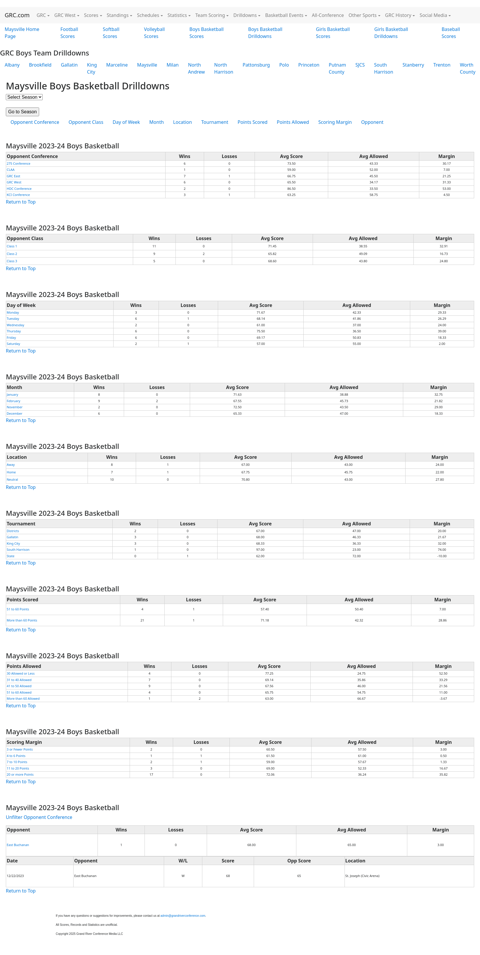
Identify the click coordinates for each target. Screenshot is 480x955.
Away (11, 464)
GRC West (14, 182)
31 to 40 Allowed (19, 680)
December (14, 413)
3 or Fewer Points (20, 749)
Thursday (14, 331)
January (12, 394)
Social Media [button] (433, 15)
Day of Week (126, 122)
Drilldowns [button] (245, 15)
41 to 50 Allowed (19, 686)
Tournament (214, 122)
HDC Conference (19, 188)
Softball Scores (111, 32)
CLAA (11, 169)
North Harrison (223, 68)
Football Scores (69, 32)
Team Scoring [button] (210, 15)
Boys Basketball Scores (206, 32)
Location (182, 122)
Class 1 (12, 246)
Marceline (117, 65)
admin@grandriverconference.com (183, 915)
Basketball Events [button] (284, 15)
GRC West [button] (65, 15)
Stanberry (413, 65)
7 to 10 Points (17, 762)
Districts (13, 531)
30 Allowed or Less (21, 673)
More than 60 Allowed (23, 698)
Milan (172, 65)
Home (11, 472)
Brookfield (40, 65)
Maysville (147, 65)
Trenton (442, 65)
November (14, 407)
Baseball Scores (450, 32)
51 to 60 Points (18, 609)
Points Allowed (293, 122)
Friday (11, 337)
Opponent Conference (35, 122)
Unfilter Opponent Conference (39, 817)
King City (92, 68)
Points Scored (252, 122)
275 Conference (18, 163)
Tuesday (13, 318)
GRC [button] (41, 15)
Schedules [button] (148, 15)
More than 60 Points (22, 620)
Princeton (308, 65)
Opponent (372, 122)
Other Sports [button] (363, 15)
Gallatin (69, 65)
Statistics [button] (177, 15)
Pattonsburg (256, 65)
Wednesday (15, 325)
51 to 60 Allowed (19, 692)
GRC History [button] (398, 15)
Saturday (13, 343)
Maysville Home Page (22, 32)
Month (156, 122)
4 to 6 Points (16, 755)
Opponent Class (86, 122)
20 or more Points (20, 774)
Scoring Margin (335, 122)
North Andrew (196, 68)
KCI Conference (18, 194)
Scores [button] (91, 15)
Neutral (12, 479)
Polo (284, 65)
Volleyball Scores (154, 32)
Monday (13, 312)
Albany (12, 65)
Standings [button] (118, 15)
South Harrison (383, 68)
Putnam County (337, 68)
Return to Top (21, 202)
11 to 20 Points (18, 768)
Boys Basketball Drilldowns (265, 32)
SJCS (360, 65)
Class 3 (12, 261)
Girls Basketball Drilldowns (391, 32)
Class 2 (12, 253)
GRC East (13, 176)
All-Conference (328, 15)
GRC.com (17, 15)
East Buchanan (18, 845)
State (10, 556)
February (13, 401)
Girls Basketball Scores (333, 32)
